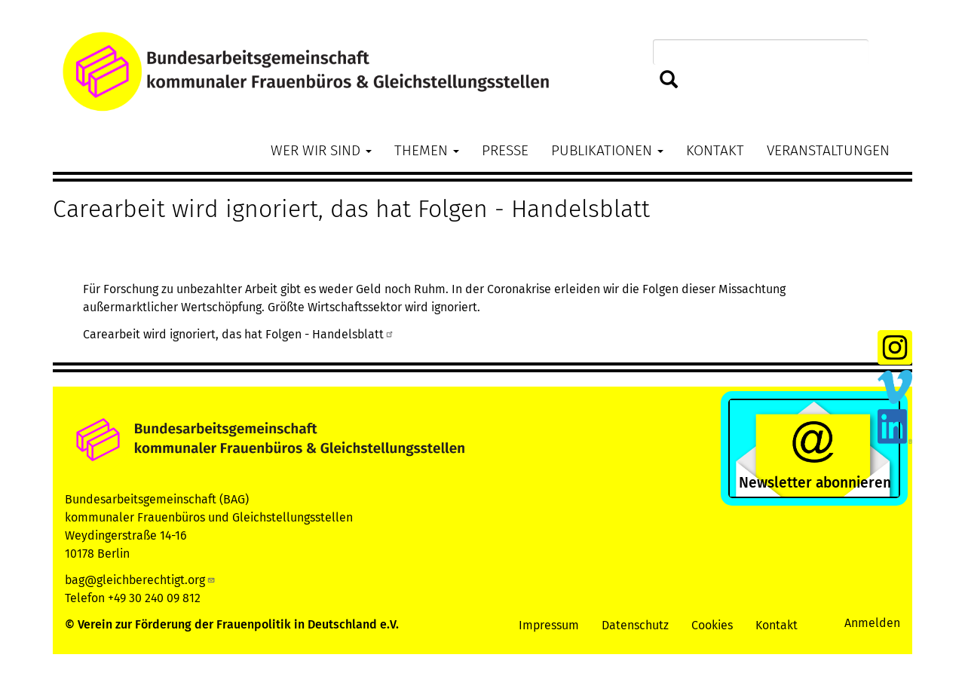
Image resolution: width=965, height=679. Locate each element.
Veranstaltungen (828, 150)
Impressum (549, 625)
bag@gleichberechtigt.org (140, 580)
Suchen (669, 80)
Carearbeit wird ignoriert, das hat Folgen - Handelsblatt (238, 334)
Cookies (712, 625)
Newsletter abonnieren (815, 482)
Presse (505, 150)
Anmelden (872, 623)
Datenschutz (635, 625)
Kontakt (715, 150)
